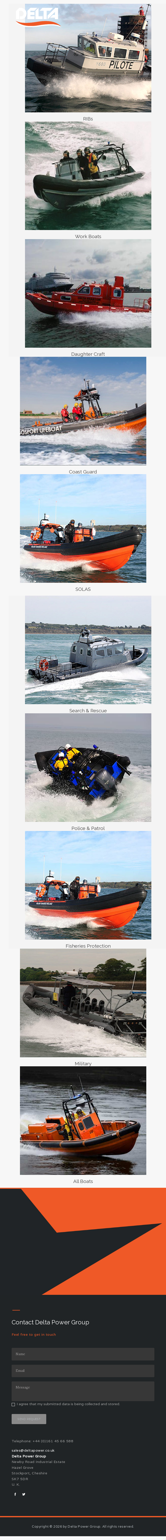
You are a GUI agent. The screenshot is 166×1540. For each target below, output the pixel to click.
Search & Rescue (88, 712)
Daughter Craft (88, 355)
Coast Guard (83, 472)
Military (83, 1066)
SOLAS (83, 590)
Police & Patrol (88, 830)
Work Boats (88, 237)
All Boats (83, 1184)
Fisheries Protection (88, 948)
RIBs (88, 119)
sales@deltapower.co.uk (33, 1454)
